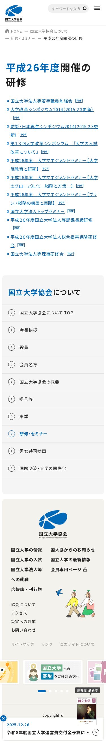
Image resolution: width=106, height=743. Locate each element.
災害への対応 (23, 621)
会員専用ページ (66, 569)
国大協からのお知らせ (73, 550)
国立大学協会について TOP (40, 312)
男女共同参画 (27, 451)
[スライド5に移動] (67, 691)
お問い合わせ (23, 630)
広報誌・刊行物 (26, 589)
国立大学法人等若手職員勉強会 (41, 101)
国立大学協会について (49, 31)
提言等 (20, 399)
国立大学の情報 (26, 550)
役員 (18, 347)
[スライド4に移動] (61, 691)
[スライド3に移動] (56, 691)
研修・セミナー (23, 38)
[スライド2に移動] (50, 691)
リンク (47, 644)
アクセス (19, 613)
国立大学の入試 (26, 559)
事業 (18, 416)
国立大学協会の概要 (33, 381)
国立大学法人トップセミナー (37, 211)
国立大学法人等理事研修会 (37, 254)
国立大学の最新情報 (71, 559)
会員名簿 (22, 364)
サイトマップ (22, 644)
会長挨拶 (22, 330)
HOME (13, 31)
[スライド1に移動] (42, 691)
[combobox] (68, 8)
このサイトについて (77, 644)
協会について (23, 604)
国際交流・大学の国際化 (37, 468)
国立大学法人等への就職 (26, 574)
